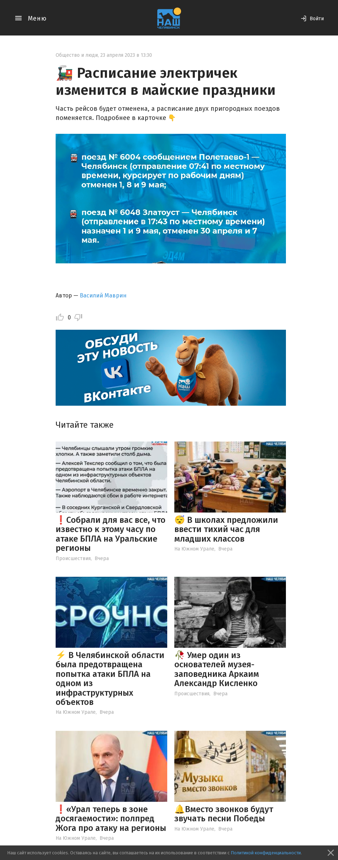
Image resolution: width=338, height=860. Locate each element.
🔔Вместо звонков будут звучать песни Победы (223, 813)
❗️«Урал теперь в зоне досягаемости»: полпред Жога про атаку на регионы (111, 818)
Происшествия (73, 558)
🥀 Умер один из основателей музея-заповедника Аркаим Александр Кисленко (216, 669)
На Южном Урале (194, 549)
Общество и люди (77, 55)
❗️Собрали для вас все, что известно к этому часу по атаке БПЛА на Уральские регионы (110, 534)
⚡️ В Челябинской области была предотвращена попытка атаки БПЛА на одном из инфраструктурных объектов (110, 678)
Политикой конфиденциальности (266, 852)
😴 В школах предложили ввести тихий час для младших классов (226, 529)
